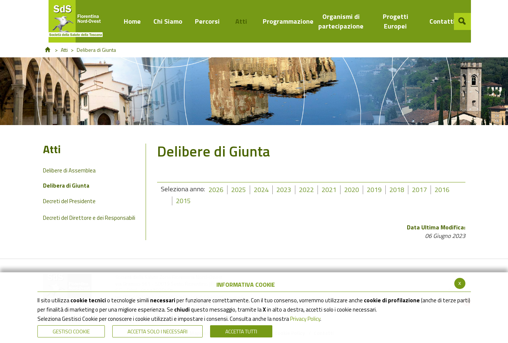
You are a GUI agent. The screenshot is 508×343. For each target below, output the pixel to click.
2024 (261, 190)
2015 (183, 201)
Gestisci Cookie (71, 331)
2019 (374, 190)
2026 (216, 190)
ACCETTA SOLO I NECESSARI (157, 331)
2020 (351, 190)
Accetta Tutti (241, 331)
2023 (283, 190)
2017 (419, 190)
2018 (396, 190)
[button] (462, 21)
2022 (306, 190)
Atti (64, 50)
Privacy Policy (305, 319)
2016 (442, 190)
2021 (329, 190)
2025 (238, 190)
